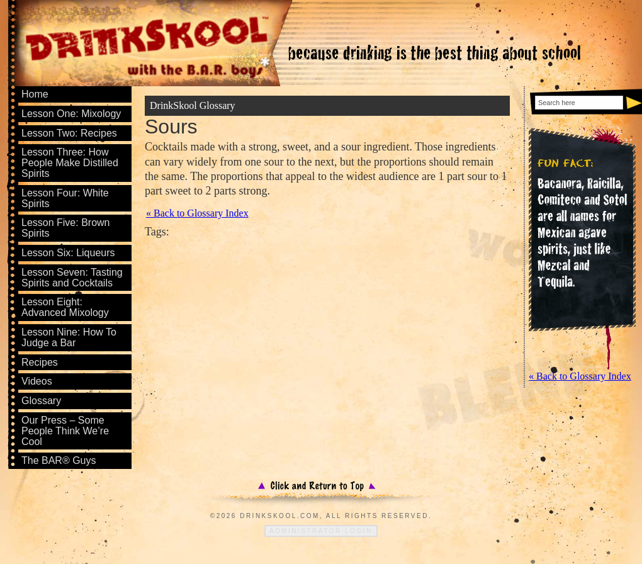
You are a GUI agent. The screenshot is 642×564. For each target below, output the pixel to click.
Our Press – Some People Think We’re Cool (65, 431)
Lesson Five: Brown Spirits (65, 228)
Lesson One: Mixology (71, 113)
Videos (36, 381)
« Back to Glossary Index (197, 213)
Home (34, 94)
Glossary (41, 400)
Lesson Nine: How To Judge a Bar (68, 337)
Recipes (39, 362)
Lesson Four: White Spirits (65, 198)
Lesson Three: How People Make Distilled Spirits (69, 163)
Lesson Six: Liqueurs (68, 252)
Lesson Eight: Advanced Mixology (65, 307)
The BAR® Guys (58, 460)
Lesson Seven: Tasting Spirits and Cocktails (72, 277)
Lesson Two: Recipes (69, 133)
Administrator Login (320, 530)
